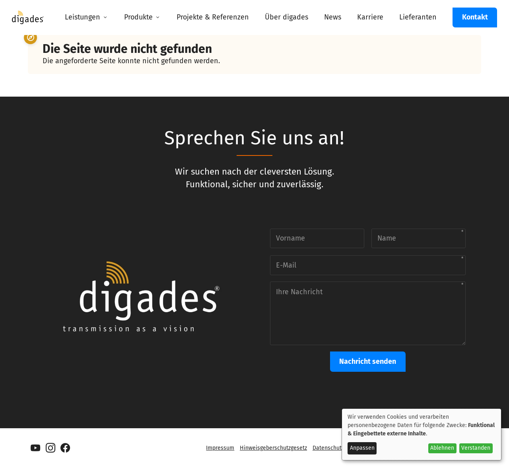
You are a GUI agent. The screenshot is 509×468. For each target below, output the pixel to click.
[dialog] (421, 434)
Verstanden (475, 448)
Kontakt (475, 17)
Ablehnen (442, 448)
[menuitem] (86, 17)
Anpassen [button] (362, 448)
